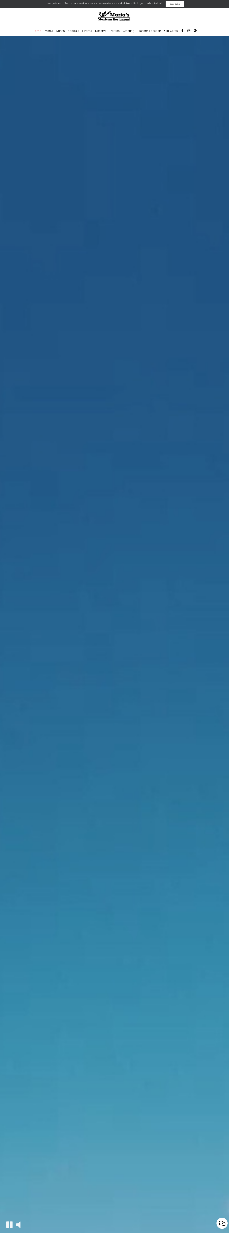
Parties (114, 31)
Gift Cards (171, 31)
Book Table (175, 4)
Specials (73, 31)
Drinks (60, 31)
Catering (129, 31)
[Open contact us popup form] (222, 1223)
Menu (49, 31)
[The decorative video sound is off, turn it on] (18, 1224)
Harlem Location (149, 31)
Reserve (101, 31)
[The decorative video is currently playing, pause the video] (9, 1224)
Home (36, 31)
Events (87, 31)
